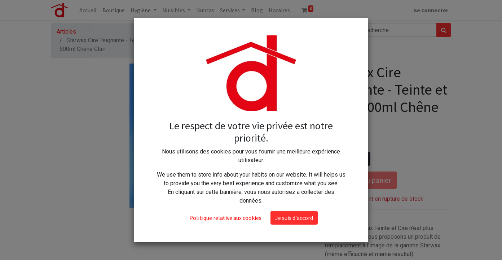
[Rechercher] (443, 30)
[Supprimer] (332, 159)
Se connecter (431, 10)
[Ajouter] (363, 159)
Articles (66, 31)
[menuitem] (88, 10)
